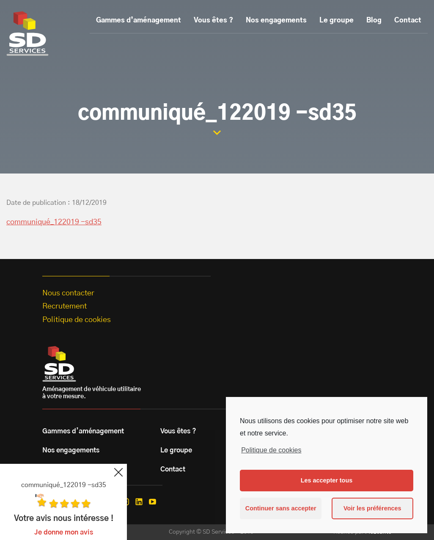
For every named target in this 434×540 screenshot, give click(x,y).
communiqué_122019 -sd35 (54, 222)
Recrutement (64, 306)
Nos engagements (276, 20)
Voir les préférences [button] (372, 508)
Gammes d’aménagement (138, 20)
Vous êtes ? (213, 20)
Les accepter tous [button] (326, 480)
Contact (407, 20)
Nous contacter (68, 293)
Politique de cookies (271, 450)
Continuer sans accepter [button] (280, 508)
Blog (374, 20)
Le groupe (336, 20)
